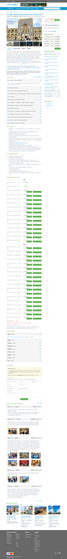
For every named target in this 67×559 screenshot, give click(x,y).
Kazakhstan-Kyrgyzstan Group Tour (52, 65)
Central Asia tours (25, 55)
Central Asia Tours (20, 8)
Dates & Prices (16, 48)
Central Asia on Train (49, 96)
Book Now (29, 191)
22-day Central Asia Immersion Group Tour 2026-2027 (54, 517)
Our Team (36, 537)
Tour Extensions (48, 93)
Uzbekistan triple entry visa (20, 142)
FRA (52, 1)
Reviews (29, 48)
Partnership (36, 549)
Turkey (17, 546)
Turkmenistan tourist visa (20, 144)
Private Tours (28, 535)
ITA (56, 1)
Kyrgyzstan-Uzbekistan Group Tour (52, 79)
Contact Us (13, 1)
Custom (37, 8)
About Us (8, 1)
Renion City (27, 336)
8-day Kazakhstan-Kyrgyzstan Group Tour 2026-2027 (40, 517)
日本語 (59, 1)
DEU (50, 1)
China (17, 541)
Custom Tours (28, 537)
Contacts (36, 550)
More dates (57, 48)
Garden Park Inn (16, 336)
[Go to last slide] (8, 30)
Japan (17, 543)
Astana (34, 67)
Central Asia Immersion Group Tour (52, 62)
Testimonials (36, 535)
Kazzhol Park (10, 336)
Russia (17, 544)
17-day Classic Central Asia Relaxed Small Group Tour (26, 517)
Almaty (12, 83)
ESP (54, 1)
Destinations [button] (10, 8)
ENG (45, 1)
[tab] (52, 54)
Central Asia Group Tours (49, 54)
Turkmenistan (9, 543)
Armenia (17, 538)
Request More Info (37, 191)
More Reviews (39, 500)
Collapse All (40, 76)
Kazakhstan (9, 538)
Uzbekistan (9, 537)
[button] (10, 44)
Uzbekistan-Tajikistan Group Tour (51, 69)
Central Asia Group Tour (49, 56)
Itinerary (9, 48)
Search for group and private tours (51, 8)
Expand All (35, 76)
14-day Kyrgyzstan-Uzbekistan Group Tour (12, 516)
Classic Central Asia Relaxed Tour (51, 58)
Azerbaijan (18, 537)
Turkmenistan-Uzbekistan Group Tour (52, 72)
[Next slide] (40, 30)
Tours (47, 107)
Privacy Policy (37, 544)
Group (32, 8)
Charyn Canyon (20, 67)
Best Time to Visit (49, 103)
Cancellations (36, 543)
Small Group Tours (28, 534)
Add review (39, 403)
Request (23, 48)
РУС (47, 1)
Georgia (17, 535)
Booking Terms (37, 541)
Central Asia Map (49, 105)
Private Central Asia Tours (50, 90)
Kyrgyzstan (9, 540)
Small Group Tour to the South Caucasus (24, 59)
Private (28, 8)
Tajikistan (8, 541)
